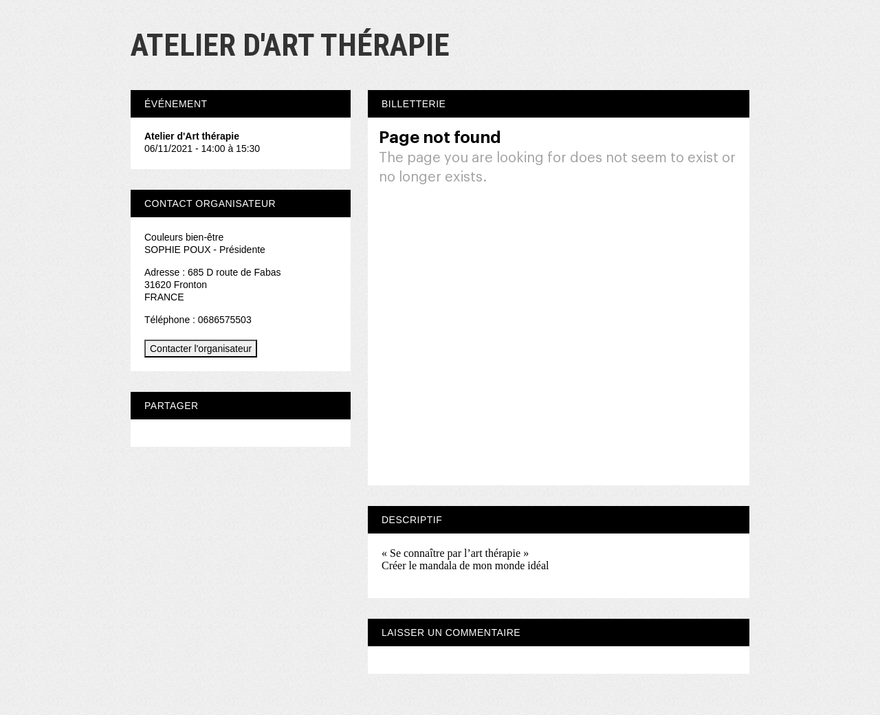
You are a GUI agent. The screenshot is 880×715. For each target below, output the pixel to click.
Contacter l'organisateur (201, 348)
